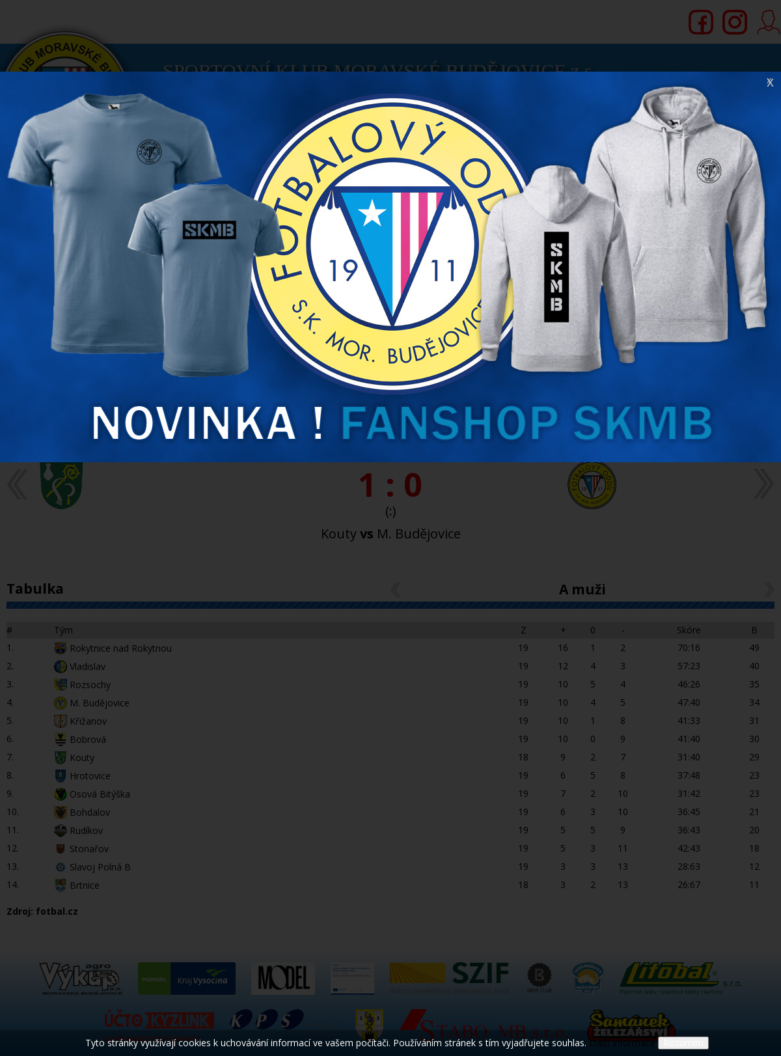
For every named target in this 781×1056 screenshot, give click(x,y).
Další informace (622, 1042)
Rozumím (683, 1042)
